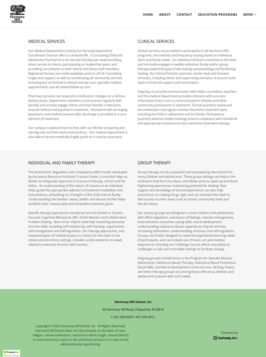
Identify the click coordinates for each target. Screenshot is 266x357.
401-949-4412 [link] (145, 317)
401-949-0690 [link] (123, 317)
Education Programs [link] (217, 14)
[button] (250, 14)
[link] (17, 14)
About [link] (165, 14)
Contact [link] (184, 14)
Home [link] (148, 14)
